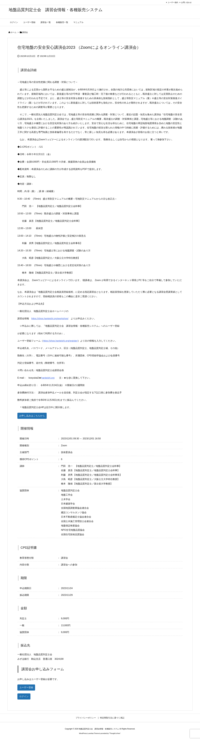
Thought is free (115, 733)
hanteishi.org (47, 378)
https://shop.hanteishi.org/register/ (60, 341)
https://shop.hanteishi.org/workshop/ (49, 318)
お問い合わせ (186, 2)
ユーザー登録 (26, 687)
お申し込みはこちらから (32, 415)
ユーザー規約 (173, 2)
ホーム (13, 32)
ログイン (24, 696)
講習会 (25, 32)
